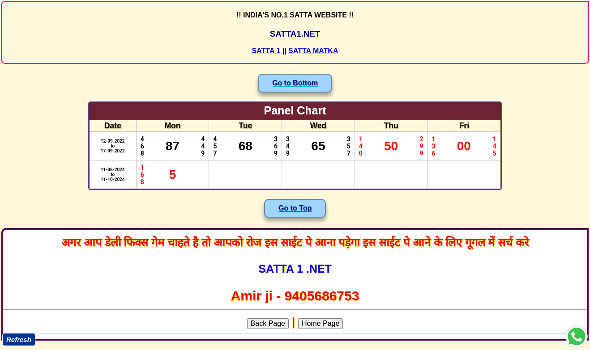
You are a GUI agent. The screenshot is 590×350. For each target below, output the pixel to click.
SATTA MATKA (313, 51)
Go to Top (295, 208)
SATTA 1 (267, 51)
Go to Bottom (295, 83)
